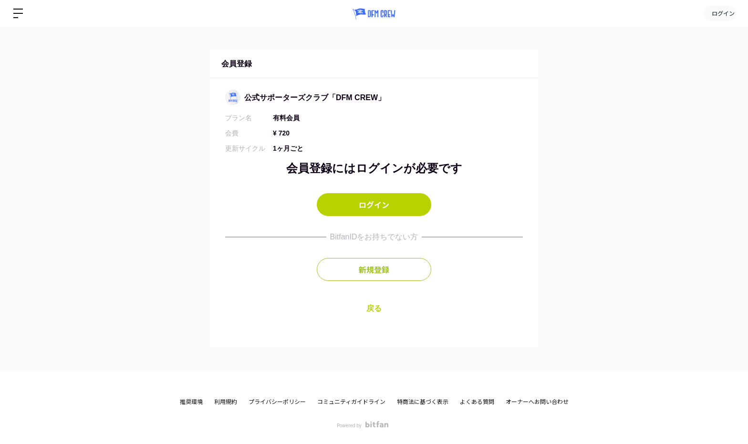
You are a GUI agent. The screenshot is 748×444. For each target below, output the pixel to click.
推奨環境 (191, 402)
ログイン (719, 13)
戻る (374, 308)
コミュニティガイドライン (351, 402)
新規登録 (374, 269)
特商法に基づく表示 (422, 402)
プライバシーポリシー (277, 402)
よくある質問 (477, 402)
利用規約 (225, 402)
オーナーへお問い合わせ (537, 402)
